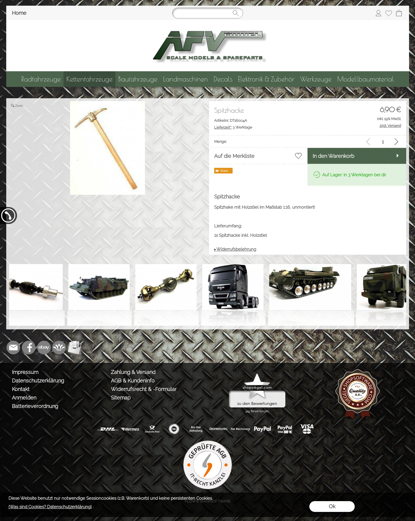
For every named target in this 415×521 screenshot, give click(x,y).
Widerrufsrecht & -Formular (143, 389)
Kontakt (21, 389)
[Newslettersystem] (75, 347)
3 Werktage (233, 127)
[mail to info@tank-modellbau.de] (13, 347)
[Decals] (223, 79)
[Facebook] (29, 347)
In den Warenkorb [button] (333, 156)
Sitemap (120, 398)
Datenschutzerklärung (38, 381)
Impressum (25, 372)
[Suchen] (207, 13)
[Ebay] (44, 347)
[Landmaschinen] (185, 79)
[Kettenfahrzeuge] (89, 79)
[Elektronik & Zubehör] (266, 79)
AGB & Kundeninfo (133, 381)
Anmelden (24, 398)
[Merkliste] (388, 13)
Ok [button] (332, 506)
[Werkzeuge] (315, 79)
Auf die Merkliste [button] (234, 156)
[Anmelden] (378, 13)
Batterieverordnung (35, 406)
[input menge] (383, 142)
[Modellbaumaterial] (365, 79)
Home (19, 13)
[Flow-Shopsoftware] (59, 347)
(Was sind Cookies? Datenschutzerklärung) (50, 506)
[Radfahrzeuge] (41, 79)
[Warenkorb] (399, 13)
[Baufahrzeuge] (137, 79)
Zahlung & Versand (133, 372)
